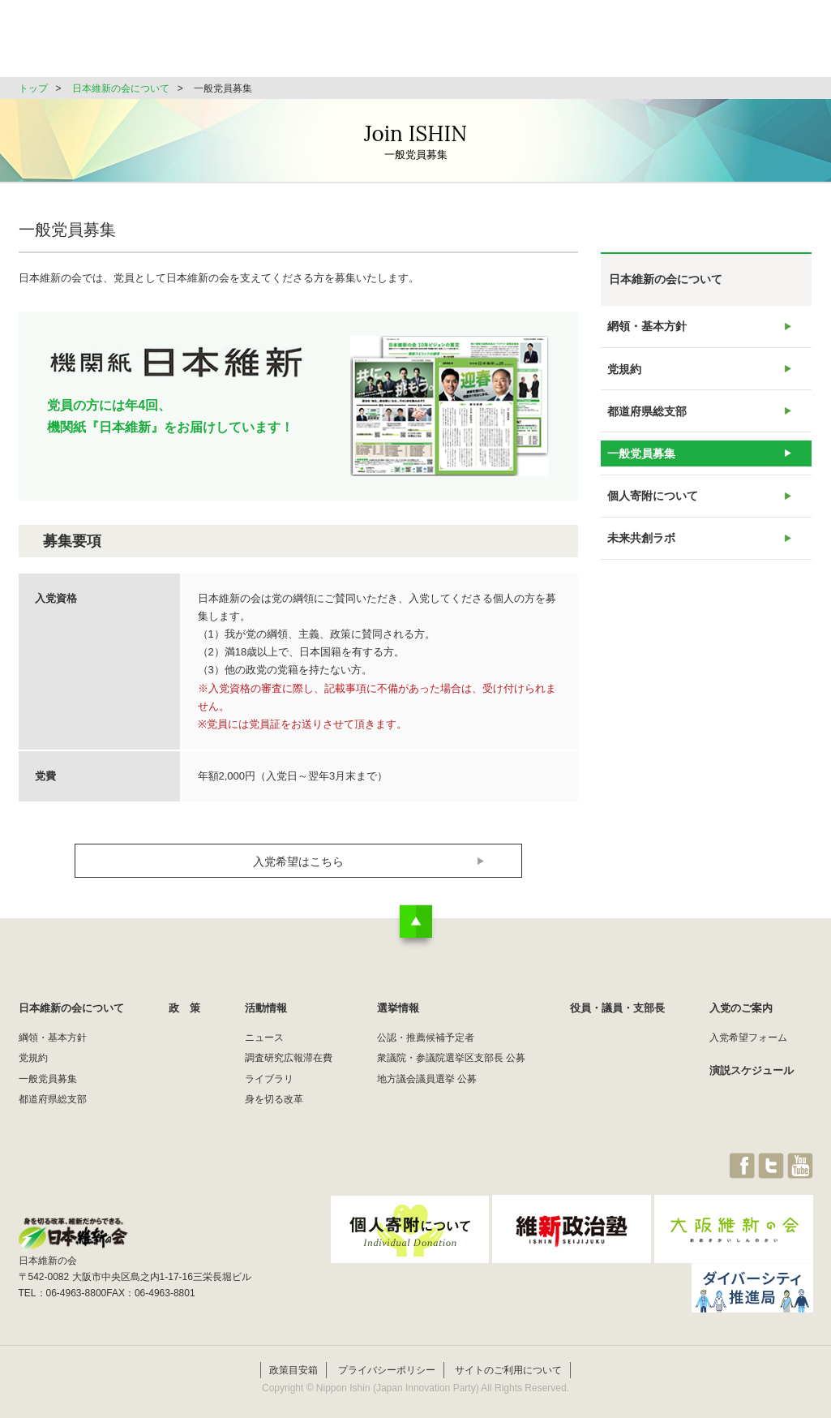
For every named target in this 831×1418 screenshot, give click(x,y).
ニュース (264, 1037)
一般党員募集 (640, 478)
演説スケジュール (751, 1070)
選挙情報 (550, 44)
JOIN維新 (770, 44)
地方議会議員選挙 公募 (427, 1079)
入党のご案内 (741, 1008)
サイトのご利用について (508, 1350)
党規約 (624, 379)
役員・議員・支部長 (659, 44)
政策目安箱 (293, 1350)
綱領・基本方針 (53, 1037)
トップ (33, 88)
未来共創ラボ (640, 577)
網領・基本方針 (646, 330)
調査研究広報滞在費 (288, 1058)
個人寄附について (651, 528)
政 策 (390, 44)
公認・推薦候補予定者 (425, 1037)
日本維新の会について (281, 44)
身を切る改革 (274, 1099)
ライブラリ (269, 1079)
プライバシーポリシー (386, 1350)
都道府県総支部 (646, 429)
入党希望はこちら (298, 861)
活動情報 (468, 44)
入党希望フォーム (748, 1037)
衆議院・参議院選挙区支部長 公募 (451, 1058)
